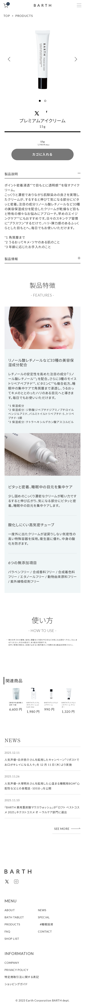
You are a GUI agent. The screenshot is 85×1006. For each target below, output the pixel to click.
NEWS (42, 910)
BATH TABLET (14, 917)
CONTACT (45, 931)
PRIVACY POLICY (16, 969)
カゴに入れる (42, 154)
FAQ (7, 931)
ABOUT (10, 910)
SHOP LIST (12, 938)
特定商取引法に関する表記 (22, 977)
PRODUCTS (12, 924)
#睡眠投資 (46, 924)
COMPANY (12, 962)
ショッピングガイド (16, 984)
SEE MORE (67, 828)
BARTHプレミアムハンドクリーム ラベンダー (69, 705)
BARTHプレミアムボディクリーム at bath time (33, 705)
